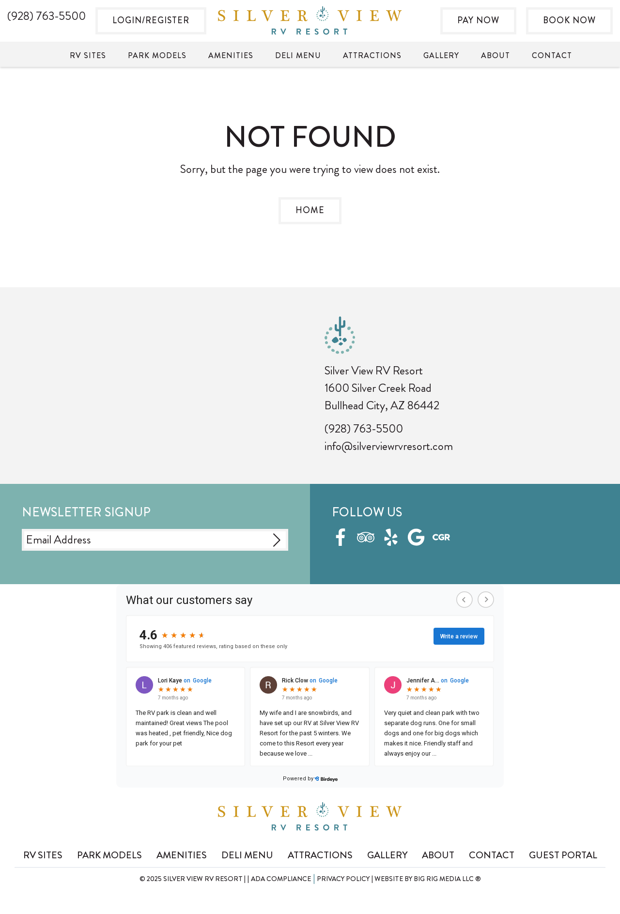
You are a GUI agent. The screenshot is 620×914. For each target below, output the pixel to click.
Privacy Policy (343, 878)
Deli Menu (298, 55)
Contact (552, 55)
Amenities (230, 55)
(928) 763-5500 (364, 428)
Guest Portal (563, 855)
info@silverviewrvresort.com (389, 446)
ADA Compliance (281, 878)
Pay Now (478, 20)
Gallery (441, 55)
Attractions (372, 55)
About (495, 55)
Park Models (157, 55)
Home (310, 210)
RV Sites (88, 55)
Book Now (569, 20)
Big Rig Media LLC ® (447, 878)
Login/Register (150, 20)
